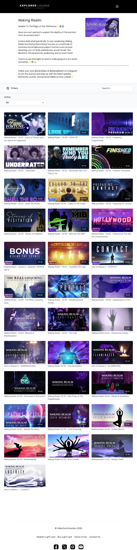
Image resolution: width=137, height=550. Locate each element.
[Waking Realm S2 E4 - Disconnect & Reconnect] (24, 396)
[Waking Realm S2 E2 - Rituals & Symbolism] (112, 396)
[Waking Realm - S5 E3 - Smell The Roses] (24, 203)
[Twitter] (64, 546)
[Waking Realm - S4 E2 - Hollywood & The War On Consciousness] (112, 235)
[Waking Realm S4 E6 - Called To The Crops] (68, 203)
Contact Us (94, 537)
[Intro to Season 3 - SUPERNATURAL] (24, 366)
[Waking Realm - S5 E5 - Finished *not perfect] (112, 170)
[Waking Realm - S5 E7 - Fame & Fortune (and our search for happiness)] (24, 139)
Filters (12, 88)
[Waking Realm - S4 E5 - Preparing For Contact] (112, 203)
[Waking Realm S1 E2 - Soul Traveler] (68, 459)
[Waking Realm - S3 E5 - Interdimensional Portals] (68, 301)
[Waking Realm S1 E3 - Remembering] (24, 459)
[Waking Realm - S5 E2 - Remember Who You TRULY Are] (68, 172)
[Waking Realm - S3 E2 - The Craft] (68, 333)
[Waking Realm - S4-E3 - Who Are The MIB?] (68, 233)
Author (7, 97)
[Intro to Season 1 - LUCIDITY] (24, 489)
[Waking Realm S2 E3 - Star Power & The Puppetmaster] (68, 398)
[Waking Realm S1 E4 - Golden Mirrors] (112, 429)
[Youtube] (81, 546)
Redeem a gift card (46, 537)
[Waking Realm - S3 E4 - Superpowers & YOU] (112, 299)
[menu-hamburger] (117, 6)
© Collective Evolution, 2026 (68, 528)
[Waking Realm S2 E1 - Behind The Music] (24, 429)
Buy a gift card (65, 537)
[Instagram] (72, 546)
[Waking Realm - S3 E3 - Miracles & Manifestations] (24, 334)
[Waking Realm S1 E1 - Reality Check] (112, 459)
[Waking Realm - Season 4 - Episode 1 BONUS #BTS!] (24, 268)
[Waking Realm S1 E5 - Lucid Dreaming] (68, 429)
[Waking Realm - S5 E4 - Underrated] (24, 170)
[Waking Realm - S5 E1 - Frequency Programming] (112, 139)
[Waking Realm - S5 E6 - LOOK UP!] (68, 137)
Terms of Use (80, 537)
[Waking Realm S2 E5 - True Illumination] (68, 366)
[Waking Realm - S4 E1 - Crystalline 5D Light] (68, 266)
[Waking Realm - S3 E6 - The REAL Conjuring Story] (24, 301)
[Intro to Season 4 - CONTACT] (112, 266)
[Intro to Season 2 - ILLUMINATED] (112, 366)
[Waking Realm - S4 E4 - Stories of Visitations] (24, 233)
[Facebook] (56, 546)
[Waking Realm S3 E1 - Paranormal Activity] (112, 333)
